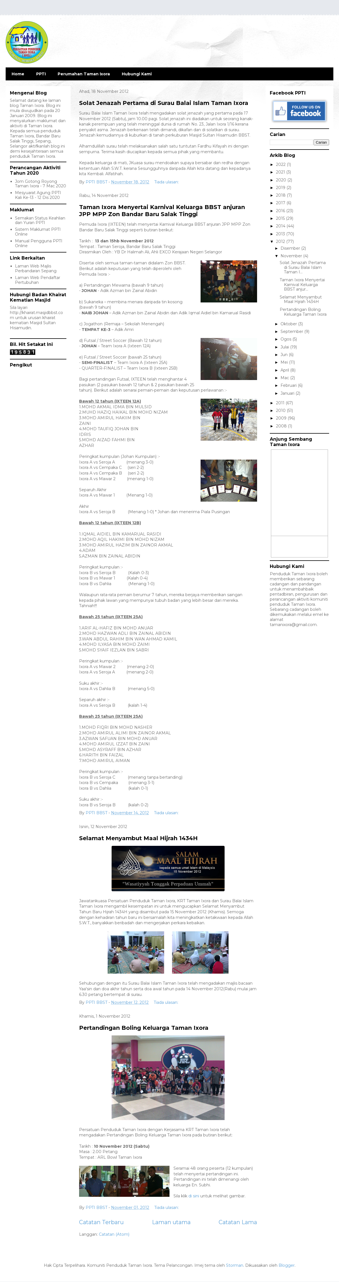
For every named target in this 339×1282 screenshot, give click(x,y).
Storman (234, 1265)
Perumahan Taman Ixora (84, 73)
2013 (281, 233)
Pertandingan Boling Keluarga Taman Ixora (143, 1027)
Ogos (286, 339)
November (292, 255)
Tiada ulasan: (167, 182)
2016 (281, 210)
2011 (281, 402)
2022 (281, 164)
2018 (281, 195)
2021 (281, 172)
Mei (285, 362)
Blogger (287, 1265)
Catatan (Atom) (114, 1234)
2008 (282, 426)
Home (18, 73)
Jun (285, 354)
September (292, 331)
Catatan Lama (238, 1222)
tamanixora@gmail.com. (294, 624)
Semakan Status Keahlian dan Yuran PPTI (40, 220)
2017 (281, 202)
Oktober (289, 323)
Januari (288, 393)
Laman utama (171, 1222)
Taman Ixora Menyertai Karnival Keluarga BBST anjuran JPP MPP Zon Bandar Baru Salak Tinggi (162, 211)
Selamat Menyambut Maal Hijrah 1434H (138, 838)
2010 (281, 410)
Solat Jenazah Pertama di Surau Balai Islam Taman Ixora (163, 103)
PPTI (41, 73)
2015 (281, 218)
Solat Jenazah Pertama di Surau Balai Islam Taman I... (303, 267)
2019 (281, 187)
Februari (289, 385)
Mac (285, 377)
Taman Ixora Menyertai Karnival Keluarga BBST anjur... (302, 284)
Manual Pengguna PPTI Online (38, 243)
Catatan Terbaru (101, 1222)
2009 (282, 418)
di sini (193, 1195)
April (285, 370)
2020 (281, 180)
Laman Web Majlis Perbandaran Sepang (35, 268)
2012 (281, 241)
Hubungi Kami (137, 73)
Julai (285, 347)
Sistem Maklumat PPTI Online (38, 232)
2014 (281, 226)
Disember (291, 248)
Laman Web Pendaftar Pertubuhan (37, 280)
